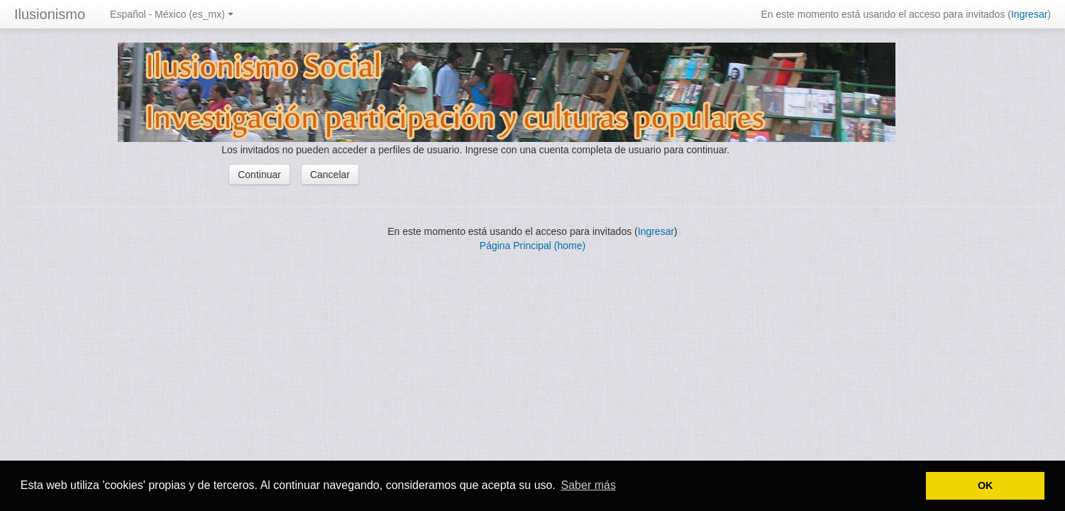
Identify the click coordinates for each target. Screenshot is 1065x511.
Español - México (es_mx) (171, 14)
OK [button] (985, 485)
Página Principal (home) (532, 245)
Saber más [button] (588, 485)
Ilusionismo (49, 14)
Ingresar (1029, 14)
